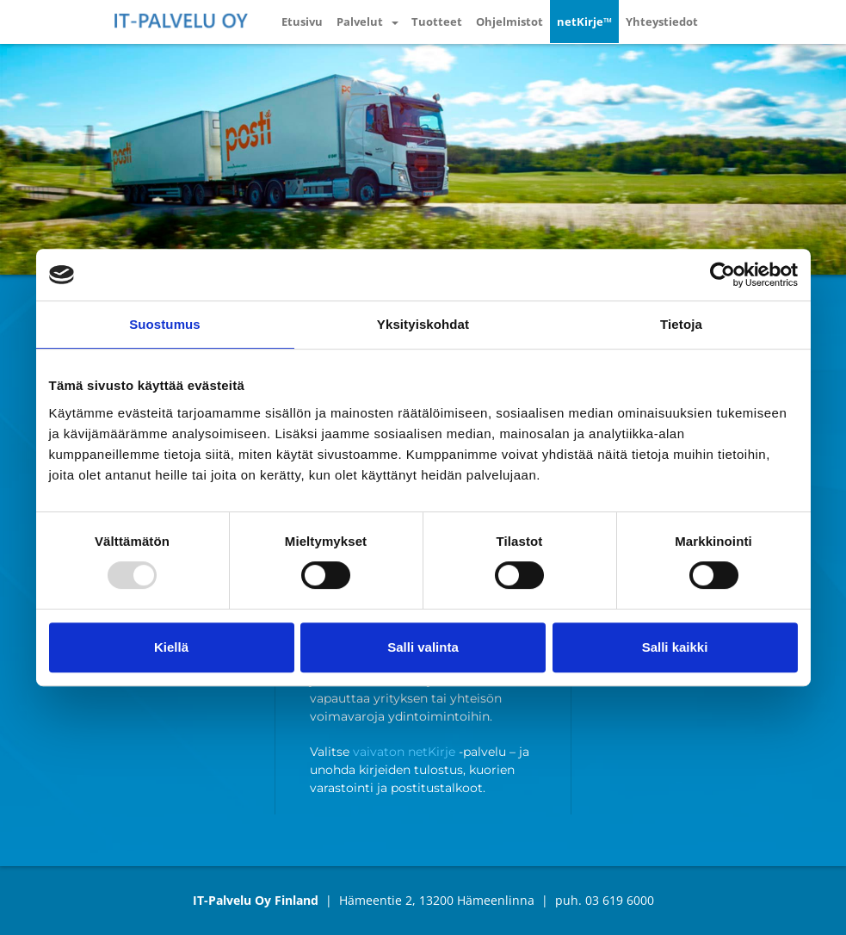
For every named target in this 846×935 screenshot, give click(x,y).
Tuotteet (436, 21)
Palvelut (360, 21)
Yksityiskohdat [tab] (423, 324)
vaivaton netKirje (404, 751)
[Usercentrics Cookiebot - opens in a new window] (722, 275)
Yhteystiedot (662, 21)
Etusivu (302, 21)
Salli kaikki (675, 647)
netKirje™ (584, 21)
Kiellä (171, 647)
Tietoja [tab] (681, 324)
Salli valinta (423, 647)
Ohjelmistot (509, 21)
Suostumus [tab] (165, 324)
